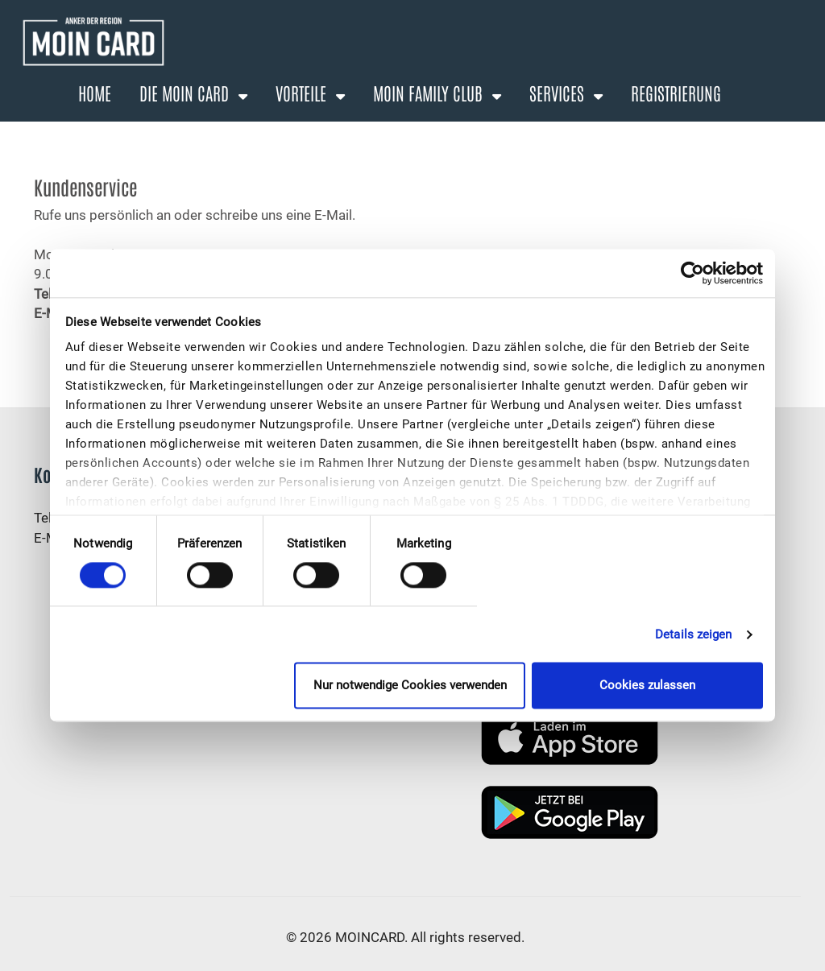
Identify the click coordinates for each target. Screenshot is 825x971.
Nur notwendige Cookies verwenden (410, 686)
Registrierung (676, 92)
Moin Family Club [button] (430, 92)
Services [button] (558, 92)
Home (94, 92)
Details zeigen (693, 634)
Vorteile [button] (303, 92)
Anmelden (662, 133)
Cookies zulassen (647, 686)
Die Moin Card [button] (186, 92)
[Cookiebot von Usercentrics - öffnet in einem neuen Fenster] (692, 273)
